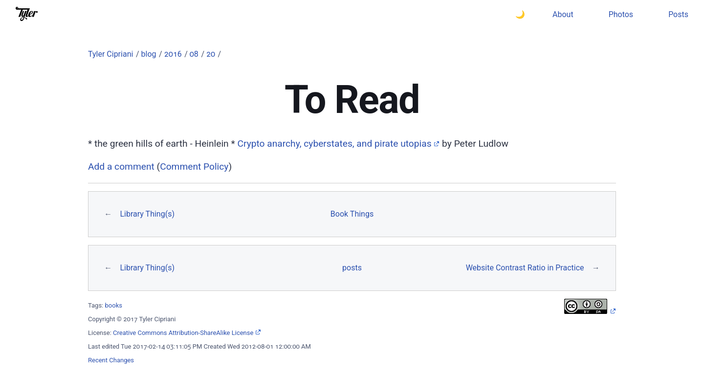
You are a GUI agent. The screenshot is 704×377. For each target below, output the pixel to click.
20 (210, 54)
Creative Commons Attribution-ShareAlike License (183, 332)
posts (352, 267)
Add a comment (121, 166)
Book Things (352, 214)
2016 (173, 54)
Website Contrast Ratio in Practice (525, 267)
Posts (678, 14)
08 (194, 54)
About (562, 14)
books (113, 305)
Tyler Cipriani (110, 54)
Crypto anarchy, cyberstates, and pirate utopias (334, 143)
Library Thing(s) (147, 214)
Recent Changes (111, 360)
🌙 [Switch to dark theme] (520, 14)
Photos (621, 14)
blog (148, 54)
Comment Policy (194, 166)
